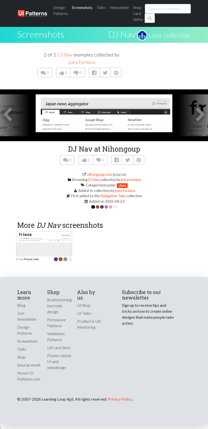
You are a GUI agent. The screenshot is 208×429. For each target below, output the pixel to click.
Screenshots (82, 7)
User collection (170, 35)
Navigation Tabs (113, 196)
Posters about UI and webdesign (59, 361)
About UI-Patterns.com (28, 375)
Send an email (28, 365)
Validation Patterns (56, 336)
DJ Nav (121, 34)
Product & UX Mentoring (89, 324)
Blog (21, 305)
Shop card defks (138, 13)
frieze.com (31, 259)
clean (122, 185)
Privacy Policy (120, 399)
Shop (21, 357)
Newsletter (119, 7)
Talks (101, 7)
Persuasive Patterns (56, 322)
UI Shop (84, 305)
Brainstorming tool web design (59, 305)
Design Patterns (24, 330)
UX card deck (58, 347)
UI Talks (84, 313)
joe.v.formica (81, 62)
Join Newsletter (27, 316)
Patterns (60, 10)
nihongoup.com (99, 174)
